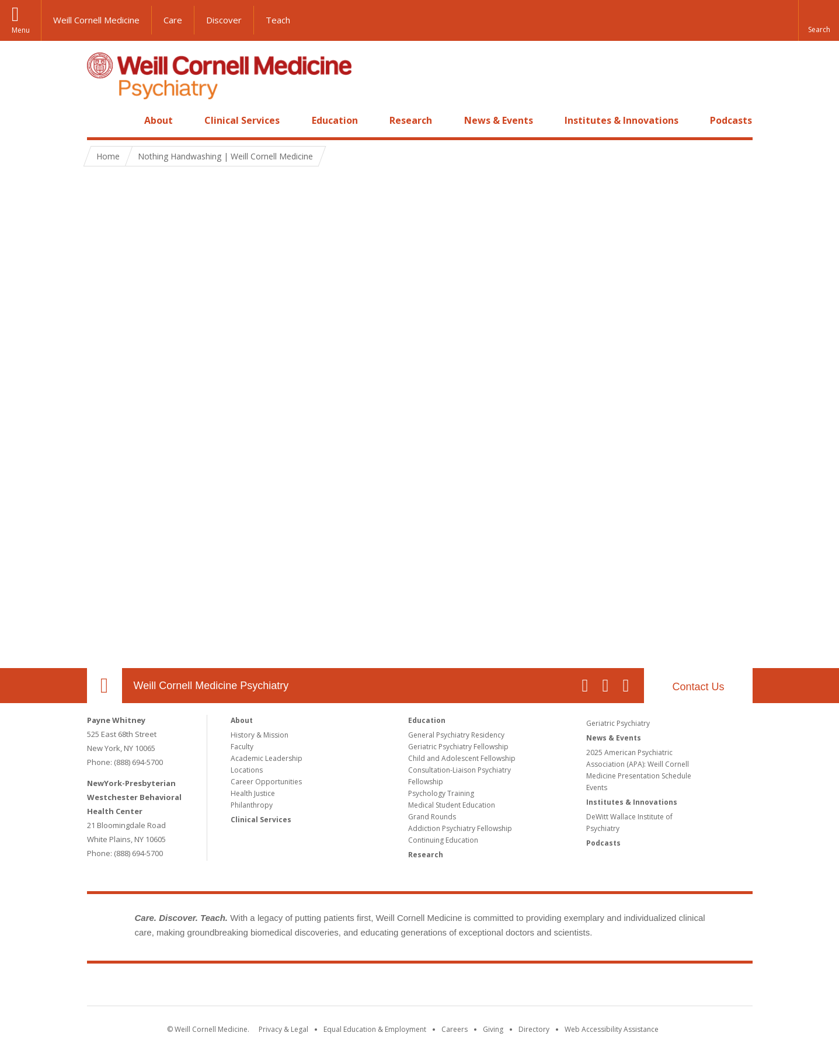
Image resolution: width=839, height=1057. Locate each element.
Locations (247, 770)
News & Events (498, 120)
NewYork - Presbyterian (517, 987)
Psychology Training (441, 793)
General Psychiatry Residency (456, 735)
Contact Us (698, 687)
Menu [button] (21, 30)
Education (335, 120)
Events (596, 787)
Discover (224, 20)
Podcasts (731, 120)
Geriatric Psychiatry (618, 723)
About (158, 120)
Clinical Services (242, 120)
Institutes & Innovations (621, 120)
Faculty (242, 747)
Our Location (104, 685)
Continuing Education (443, 840)
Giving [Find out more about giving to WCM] (493, 1029)
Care (172, 20)
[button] (818, 20)
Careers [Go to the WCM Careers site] (454, 1029)
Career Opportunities (266, 782)
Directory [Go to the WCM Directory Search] (533, 1029)
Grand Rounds (432, 817)
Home (100, 120)
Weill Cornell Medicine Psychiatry (211, 685)
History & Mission (259, 735)
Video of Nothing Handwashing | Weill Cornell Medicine (419, 420)
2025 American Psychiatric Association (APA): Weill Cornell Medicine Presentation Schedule (638, 764)
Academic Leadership (266, 758)
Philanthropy (252, 805)
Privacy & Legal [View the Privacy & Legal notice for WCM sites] (283, 1029)
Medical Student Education (451, 805)
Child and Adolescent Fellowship (462, 758)
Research (410, 120)
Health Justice (253, 793)
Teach (278, 20)
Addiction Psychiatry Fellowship (460, 828)
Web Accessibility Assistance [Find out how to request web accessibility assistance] (612, 1029)
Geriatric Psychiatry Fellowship (458, 747)
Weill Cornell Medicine (96, 20)
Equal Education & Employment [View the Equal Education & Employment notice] (374, 1029)
